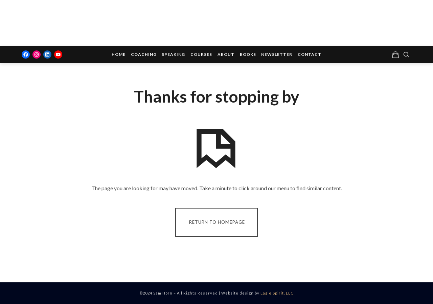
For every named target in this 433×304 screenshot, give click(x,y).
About (226, 54)
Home (119, 54)
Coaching (144, 54)
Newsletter (276, 54)
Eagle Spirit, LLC (277, 293)
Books (248, 54)
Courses (201, 54)
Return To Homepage (217, 221)
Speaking (173, 54)
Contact (309, 54)
